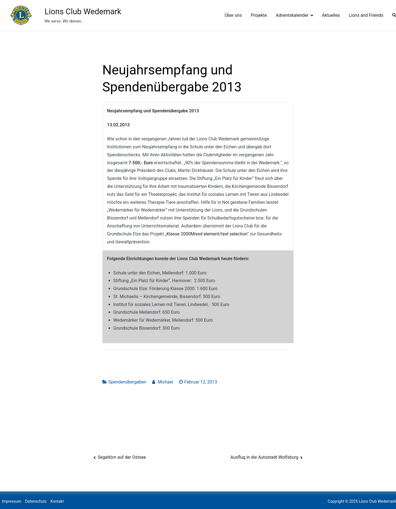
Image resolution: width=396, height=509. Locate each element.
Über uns (233, 15)
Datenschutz (35, 501)
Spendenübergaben (127, 382)
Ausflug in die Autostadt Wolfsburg (264, 457)
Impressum (11, 501)
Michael (165, 382)
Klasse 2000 (178, 234)
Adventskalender (292, 15)
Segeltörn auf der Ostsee (122, 457)
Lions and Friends (366, 15)
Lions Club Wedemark (83, 11)
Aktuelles (331, 15)
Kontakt (57, 501)
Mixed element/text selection (219, 234)
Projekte (259, 15)
